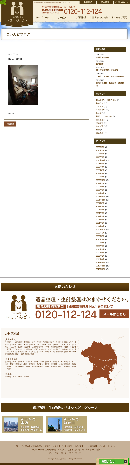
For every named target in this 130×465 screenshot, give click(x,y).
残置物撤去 (100, 120)
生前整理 (99, 126)
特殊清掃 (99, 123)
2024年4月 (100, 154)
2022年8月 (100, 183)
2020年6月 (100, 243)
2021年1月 (100, 226)
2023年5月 (100, 164)
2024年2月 (100, 157)
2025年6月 (100, 147)
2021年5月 (100, 213)
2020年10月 (101, 229)
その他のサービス (107, 446)
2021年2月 (100, 223)
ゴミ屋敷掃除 (91, 446)
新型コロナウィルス (104, 116)
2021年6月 (100, 210)
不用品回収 (100, 110)
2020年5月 (100, 246)
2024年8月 (100, 150)
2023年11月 (101, 160)
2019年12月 (101, 262)
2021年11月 (101, 200)
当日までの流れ (58, 449)
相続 (98, 129)
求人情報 (96, 449)
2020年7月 (100, 239)
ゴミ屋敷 (99, 106)
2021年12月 (101, 196)
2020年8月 (100, 236)
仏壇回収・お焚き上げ (52, 446)
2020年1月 (100, 259)
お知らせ (99, 103)
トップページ (36, 449)
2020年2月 (100, 256)
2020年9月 (100, 233)
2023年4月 (100, 167)
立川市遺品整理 (102, 57)
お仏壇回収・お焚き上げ (106, 100)
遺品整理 (99, 133)
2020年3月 (100, 253)
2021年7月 (100, 206)
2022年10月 (101, 180)
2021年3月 (100, 220)
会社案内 (46, 449)
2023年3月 (100, 170)
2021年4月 (100, 216)
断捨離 (98, 113)
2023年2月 (100, 173)
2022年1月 (100, 193)
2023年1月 (100, 177)
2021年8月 (100, 203)
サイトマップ (75, 453)
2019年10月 (101, 269)
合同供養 (99, 64)
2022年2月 (100, 190)
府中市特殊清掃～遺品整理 (107, 70)
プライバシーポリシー (59, 453)
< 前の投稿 (10, 124)
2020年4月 (100, 249)
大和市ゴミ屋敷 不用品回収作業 (110, 76)
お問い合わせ (86, 449)
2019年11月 (101, 266)
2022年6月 (100, 187)
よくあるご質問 (72, 449)
